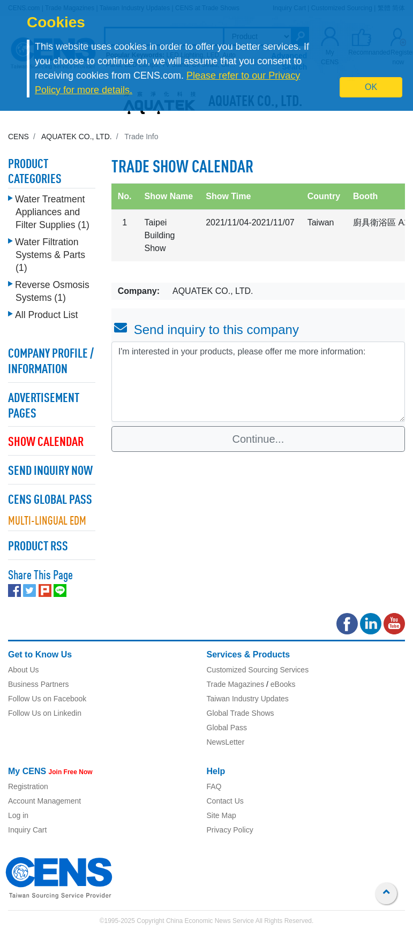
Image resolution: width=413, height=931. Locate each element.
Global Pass (227, 727)
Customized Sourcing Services (258, 669)
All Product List (46, 314)
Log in (18, 815)
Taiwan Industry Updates (248, 698)
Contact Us (225, 801)
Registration (28, 786)
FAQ (214, 786)
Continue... (258, 439)
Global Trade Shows (240, 713)
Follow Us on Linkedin (44, 713)
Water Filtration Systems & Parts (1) (50, 255)
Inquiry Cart (27, 830)
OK (371, 87)
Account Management (44, 801)
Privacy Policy (230, 830)
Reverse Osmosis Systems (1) (52, 291)
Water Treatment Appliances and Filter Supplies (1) (52, 212)
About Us (23, 669)
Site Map (221, 815)
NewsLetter (226, 742)
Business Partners (38, 684)
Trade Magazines (236, 684)
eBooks (283, 684)
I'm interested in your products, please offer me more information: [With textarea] (258, 382)
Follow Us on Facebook (47, 698)
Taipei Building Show (160, 235)
